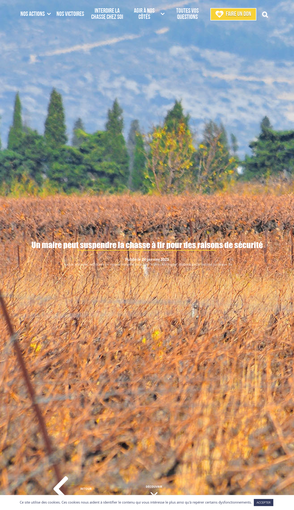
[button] (265, 14)
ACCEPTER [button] (264, 502)
